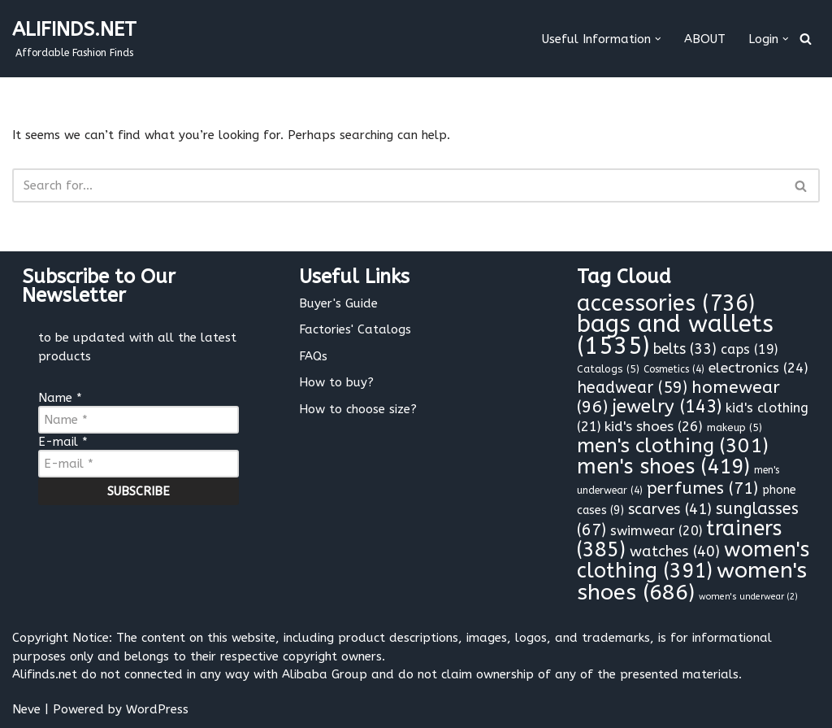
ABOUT (705, 39)
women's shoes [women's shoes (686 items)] (692, 581)
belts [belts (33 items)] (685, 349)
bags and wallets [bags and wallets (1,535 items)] (675, 335)
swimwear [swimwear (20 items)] (656, 530)
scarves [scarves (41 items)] (670, 509)
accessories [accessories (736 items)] (666, 303)
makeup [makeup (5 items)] (734, 427)
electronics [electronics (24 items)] (758, 368)
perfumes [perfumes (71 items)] (702, 488)
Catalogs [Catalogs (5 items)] (608, 369)
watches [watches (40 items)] (675, 551)
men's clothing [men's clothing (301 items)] (673, 445)
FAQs (313, 356)
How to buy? (336, 382)
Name (60, 397)
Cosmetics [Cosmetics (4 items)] (674, 369)
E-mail (63, 441)
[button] (658, 39)
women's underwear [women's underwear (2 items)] (748, 596)
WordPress (157, 709)
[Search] (806, 39)
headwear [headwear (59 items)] (632, 387)
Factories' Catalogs (355, 329)
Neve (26, 709)
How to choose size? (358, 409)
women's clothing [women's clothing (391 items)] (693, 561)
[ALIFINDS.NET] (74, 39)
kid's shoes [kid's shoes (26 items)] (653, 426)
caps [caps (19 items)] (749, 349)
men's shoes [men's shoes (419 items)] (663, 467)
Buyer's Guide (338, 303)
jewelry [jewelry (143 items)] (667, 406)
